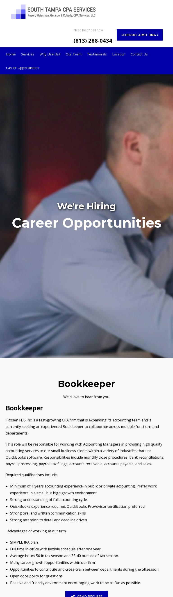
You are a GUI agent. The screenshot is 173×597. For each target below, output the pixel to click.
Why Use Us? (50, 54)
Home (11, 54)
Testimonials (97, 54)
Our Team (74, 54)
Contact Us (139, 54)
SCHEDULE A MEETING (138, 35)
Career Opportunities (22, 67)
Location (118, 54)
